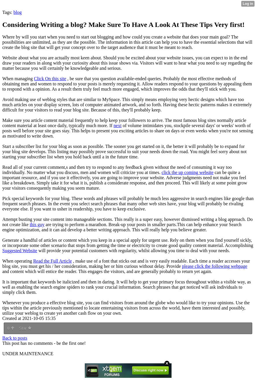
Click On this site (50, 78)
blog (17, 12)
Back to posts (14, 338)
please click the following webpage (214, 266)
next (118, 125)
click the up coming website (187, 172)
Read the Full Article (52, 261)
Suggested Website (19, 250)
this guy (37, 224)
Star (25, 328)
